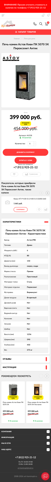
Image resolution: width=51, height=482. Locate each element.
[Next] (47, 376)
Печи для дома (29, 38)
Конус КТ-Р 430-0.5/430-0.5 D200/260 (30, 199)
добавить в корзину (25, 152)
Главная (17, 38)
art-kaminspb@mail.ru (25, 468)
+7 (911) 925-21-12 (35, 23)
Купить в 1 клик (25, 160)
